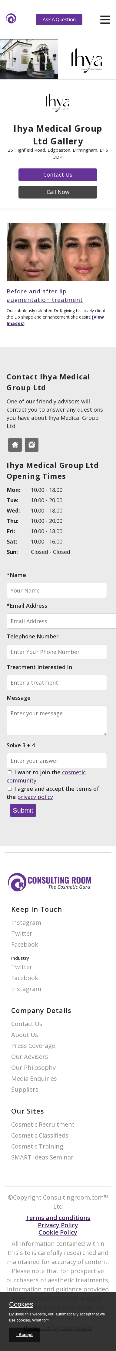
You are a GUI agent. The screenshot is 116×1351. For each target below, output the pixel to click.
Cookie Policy (57, 1232)
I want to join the (46, 777)
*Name (16, 575)
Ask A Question (59, 19)
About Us (24, 1035)
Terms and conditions (57, 1218)
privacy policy (35, 796)
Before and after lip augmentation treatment (45, 295)
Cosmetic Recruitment (43, 1124)
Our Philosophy (33, 1068)
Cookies (21, 1304)
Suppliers (24, 1090)
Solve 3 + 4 (21, 745)
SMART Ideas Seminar (42, 1157)
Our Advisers (29, 1057)
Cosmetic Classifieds (39, 1135)
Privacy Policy (58, 1225)
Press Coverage (33, 1046)
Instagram (26, 923)
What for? (40, 1320)
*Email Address (27, 605)
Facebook (24, 944)
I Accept (24, 1334)
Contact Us (57, 174)
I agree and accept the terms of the (53, 793)
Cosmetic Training (37, 1146)
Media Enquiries (34, 1079)
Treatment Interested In (39, 667)
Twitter (21, 934)
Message (19, 697)
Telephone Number (32, 636)
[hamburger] (105, 19)
